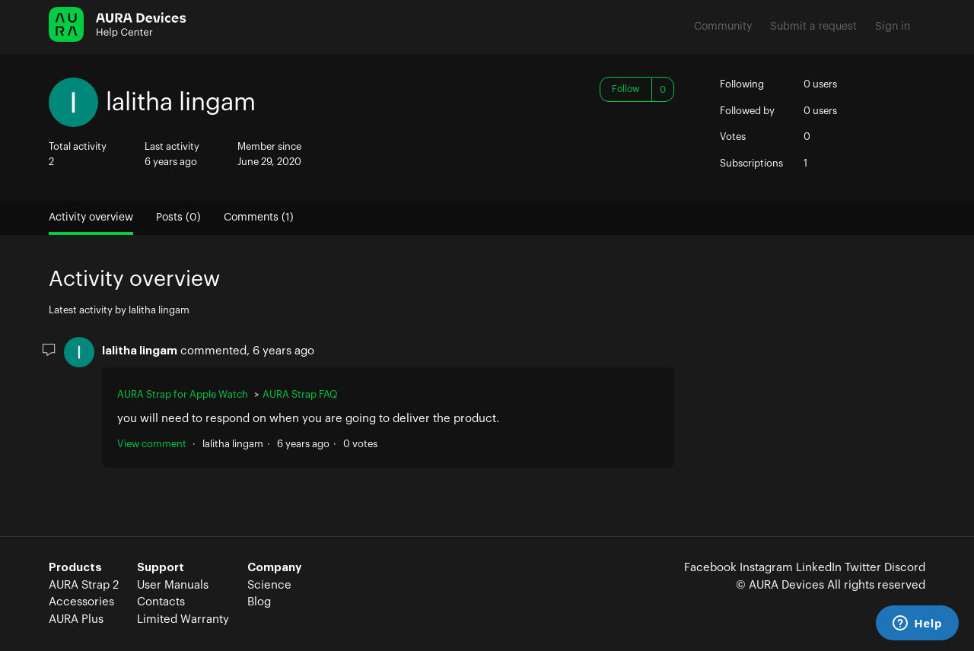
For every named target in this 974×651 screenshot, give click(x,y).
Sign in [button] (892, 26)
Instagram (766, 567)
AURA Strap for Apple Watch (182, 394)
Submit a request (813, 26)
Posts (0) (178, 217)
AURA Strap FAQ (300, 394)
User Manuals (172, 585)
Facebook (710, 567)
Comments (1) (259, 217)
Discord (904, 567)
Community (723, 26)
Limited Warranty (183, 619)
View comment (151, 444)
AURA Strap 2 (84, 585)
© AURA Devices (780, 585)
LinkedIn (819, 567)
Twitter (863, 567)
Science (269, 585)
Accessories (81, 602)
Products (75, 567)
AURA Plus (76, 619)
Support (160, 567)
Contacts (161, 602)
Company (274, 567)
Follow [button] (626, 89)
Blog (259, 602)
